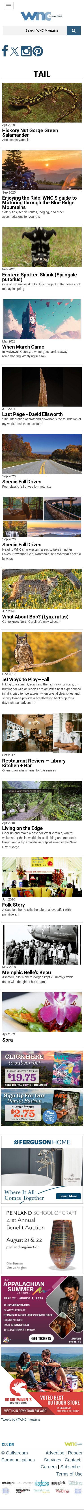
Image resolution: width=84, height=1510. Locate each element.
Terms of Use (69, 1473)
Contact (72, 1459)
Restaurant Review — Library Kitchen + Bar (34, 763)
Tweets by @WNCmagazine (20, 1419)
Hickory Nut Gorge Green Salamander (30, 133)
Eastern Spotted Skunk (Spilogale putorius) (39, 277)
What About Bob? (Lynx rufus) (35, 617)
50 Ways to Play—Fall (25, 679)
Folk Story (13, 905)
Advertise (55, 1452)
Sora (7, 1040)
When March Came (23, 347)
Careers (49, 1466)
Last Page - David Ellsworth (32, 414)
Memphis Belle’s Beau (26, 972)
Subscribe (71, 1466)
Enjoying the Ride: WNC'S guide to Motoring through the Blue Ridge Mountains (39, 202)
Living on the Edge (22, 828)
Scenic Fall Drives (21, 482)
